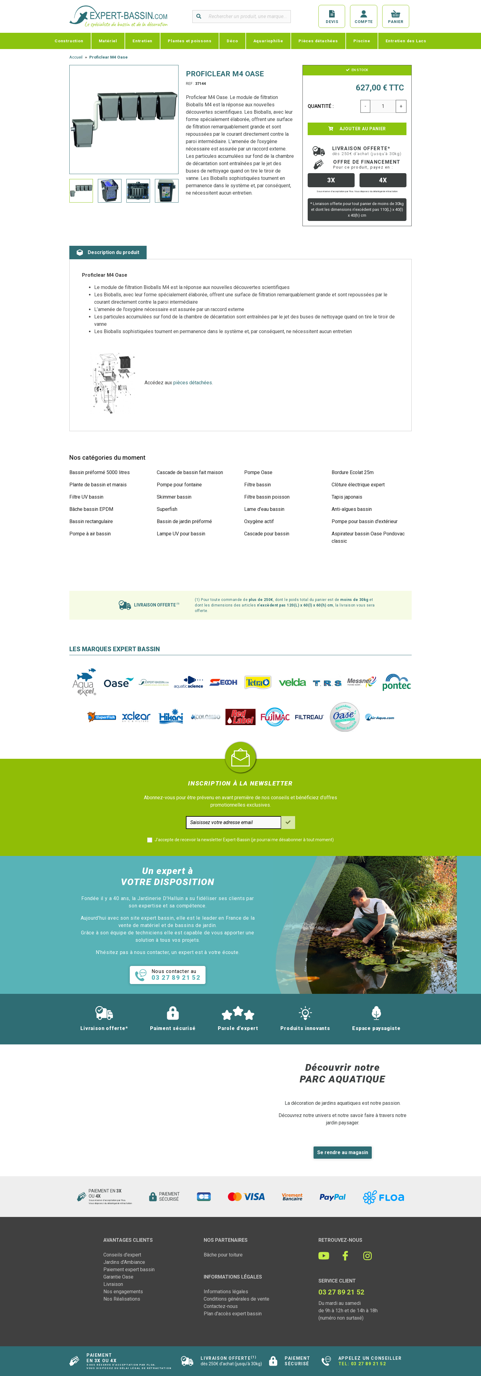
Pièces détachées (318, 40)
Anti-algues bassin (352, 509)
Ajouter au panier (357, 128)
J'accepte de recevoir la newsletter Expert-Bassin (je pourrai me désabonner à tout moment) (244, 839)
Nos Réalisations (121, 1299)
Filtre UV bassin (86, 497)
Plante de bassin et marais (98, 485)
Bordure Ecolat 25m (353, 472)
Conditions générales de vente (236, 1299)
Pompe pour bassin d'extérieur (365, 521)
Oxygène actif (259, 521)
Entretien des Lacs (406, 40)
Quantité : (321, 106)
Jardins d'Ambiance (124, 1262)
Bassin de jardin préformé (184, 521)
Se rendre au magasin (342, 1152)
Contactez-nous (221, 1306)
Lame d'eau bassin (264, 509)
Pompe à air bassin (90, 534)
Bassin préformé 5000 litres (99, 472)
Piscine (361, 40)
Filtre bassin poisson (267, 497)
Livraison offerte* (367, 151)
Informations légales (226, 1291)
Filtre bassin (257, 485)
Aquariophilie (268, 40)
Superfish (167, 509)
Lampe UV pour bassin (181, 534)
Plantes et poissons (189, 40)
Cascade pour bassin (266, 534)
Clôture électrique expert (358, 485)
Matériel (108, 40)
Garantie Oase (118, 1277)
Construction (69, 40)
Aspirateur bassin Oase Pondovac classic (368, 537)
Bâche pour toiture (223, 1255)
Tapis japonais (347, 497)
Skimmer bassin (174, 497)
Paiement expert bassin (129, 1269)
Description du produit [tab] (108, 252)
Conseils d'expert (122, 1255)
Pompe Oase (258, 472)
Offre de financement (367, 164)
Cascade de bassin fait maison (190, 472)
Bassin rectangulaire (91, 521)
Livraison (113, 1284)
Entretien (142, 40)
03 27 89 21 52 (368, 1363)
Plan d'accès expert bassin (233, 1314)
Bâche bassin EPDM (91, 509)
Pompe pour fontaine (179, 485)
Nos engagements (123, 1291)
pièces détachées (192, 383)
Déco (232, 40)
